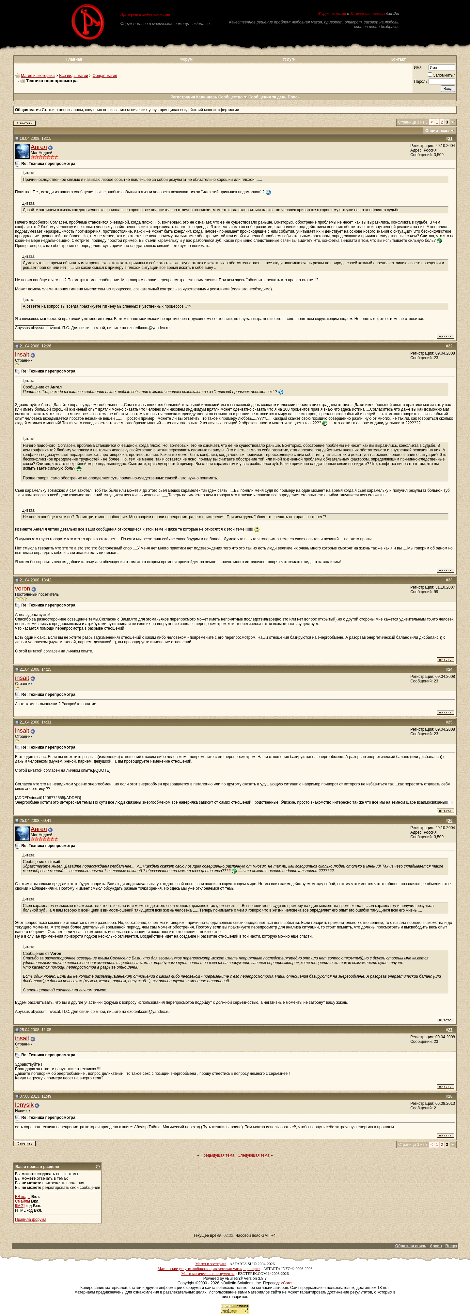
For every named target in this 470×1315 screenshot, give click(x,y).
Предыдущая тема (218, 1155)
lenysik (24, 1104)
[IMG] (19, 1206)
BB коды (22, 1196)
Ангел (39, 146)
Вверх (451, 1246)
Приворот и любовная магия (145, 14)
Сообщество (232, 97)
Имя (417, 67)
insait (22, 354)
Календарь (206, 97)
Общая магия (105, 75)
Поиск (294, 97)
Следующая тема (253, 1155)
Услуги (289, 59)
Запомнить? (441, 75)
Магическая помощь (367, 13)
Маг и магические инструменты (207, 1273)
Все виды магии (73, 75)
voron (22, 588)
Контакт (398, 59)
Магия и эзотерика (38, 75)
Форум (186, 59)
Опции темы (437, 130)
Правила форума (30, 1219)
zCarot (286, 1283)
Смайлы (22, 1201)
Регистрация (182, 97)
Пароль (421, 81)
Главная (74, 59)
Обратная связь (410, 1246)
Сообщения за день (267, 97)
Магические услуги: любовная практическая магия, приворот (209, 1268)
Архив (436, 1246)
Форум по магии (332, 13)
